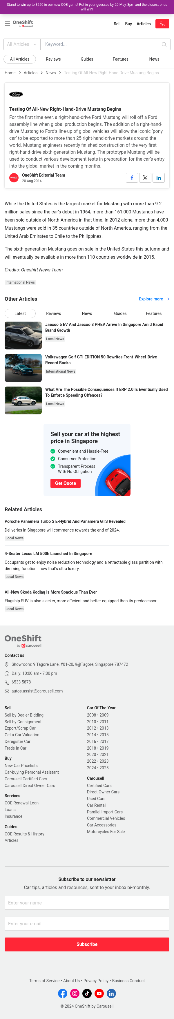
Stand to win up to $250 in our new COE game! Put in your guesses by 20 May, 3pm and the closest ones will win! (87, 7)
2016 (91, 741)
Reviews (53, 59)
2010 (91, 721)
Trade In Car (15, 748)
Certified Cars (99, 785)
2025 (103, 768)
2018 (91, 748)
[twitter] (145, 178)
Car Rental (96, 805)
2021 (103, 754)
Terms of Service (44, 980)
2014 (91, 734)
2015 (103, 734)
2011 (103, 721)
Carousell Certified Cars (26, 779)
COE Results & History (24, 834)
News (154, 59)
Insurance (13, 816)
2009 (103, 715)
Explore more (154, 299)
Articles (31, 72)
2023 (103, 761)
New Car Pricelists (21, 765)
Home (10, 72)
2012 (91, 728)
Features (120, 59)
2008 (91, 715)
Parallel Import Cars (105, 812)
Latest (20, 313)
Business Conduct (128, 980)
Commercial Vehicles (106, 818)
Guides (87, 59)
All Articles (22, 44)
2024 (91, 768)
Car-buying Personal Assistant (32, 772)
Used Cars (96, 798)
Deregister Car (17, 741)
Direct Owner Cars (103, 792)
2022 (91, 761)
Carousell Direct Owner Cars (30, 785)
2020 (91, 754)
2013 (103, 728)
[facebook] (132, 178)
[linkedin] (159, 178)
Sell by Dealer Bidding (24, 715)
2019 (103, 748)
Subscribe (87, 944)
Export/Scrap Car (20, 728)
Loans (10, 809)
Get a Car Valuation (22, 734)
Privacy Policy (96, 980)
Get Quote (65, 483)
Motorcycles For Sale (106, 831)
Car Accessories (101, 825)
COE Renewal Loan (22, 803)
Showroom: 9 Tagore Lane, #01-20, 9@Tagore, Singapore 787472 (70, 664)
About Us (71, 980)
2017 (103, 741)
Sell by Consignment (23, 721)
